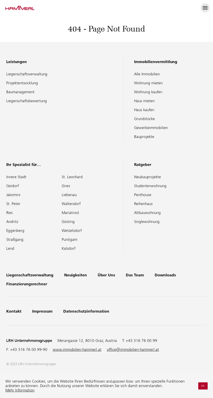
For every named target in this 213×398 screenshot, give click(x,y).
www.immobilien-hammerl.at (77, 349)
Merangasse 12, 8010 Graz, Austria (87, 340)
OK (203, 386)
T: (139, 340)
